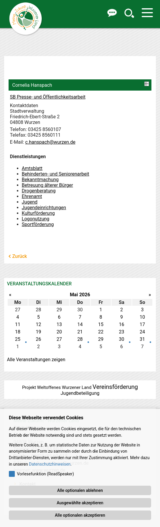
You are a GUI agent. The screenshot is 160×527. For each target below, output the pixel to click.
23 (121, 332)
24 (142, 332)
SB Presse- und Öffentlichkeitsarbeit (47, 97)
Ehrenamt (32, 196)
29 (101, 339)
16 (121, 324)
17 (142, 324)
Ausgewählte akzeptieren (80, 502)
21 (80, 332)
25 (17, 339)
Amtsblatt (32, 168)
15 (101, 324)
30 (121, 339)
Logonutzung (35, 219)
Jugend (30, 202)
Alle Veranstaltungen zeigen (36, 359)
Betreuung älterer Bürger (47, 185)
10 (142, 317)
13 (59, 324)
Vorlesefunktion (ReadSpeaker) (45, 474)
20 (59, 332)
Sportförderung (38, 224)
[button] (111, 12)
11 (17, 324)
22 (101, 332)
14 (80, 324)
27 (59, 339)
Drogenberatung (39, 191)
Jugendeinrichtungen (44, 207)
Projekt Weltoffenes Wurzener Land (56, 387)
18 (17, 332)
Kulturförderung (38, 213)
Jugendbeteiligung (80, 393)
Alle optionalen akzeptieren (80, 515)
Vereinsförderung (115, 386)
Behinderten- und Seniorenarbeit (55, 174)
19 (38, 332)
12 (38, 324)
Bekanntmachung (40, 179)
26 (38, 339)
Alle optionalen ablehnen (80, 490)
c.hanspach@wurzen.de (50, 142)
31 (142, 339)
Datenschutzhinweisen (50, 464)
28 (80, 339)
